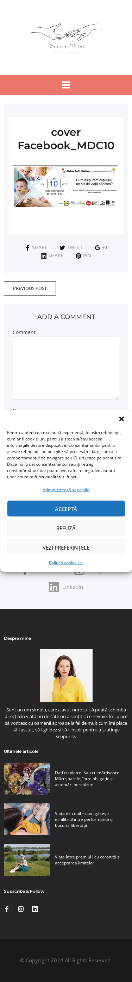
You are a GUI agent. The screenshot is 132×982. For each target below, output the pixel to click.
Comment (24, 332)
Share (36, 247)
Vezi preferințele (66, 547)
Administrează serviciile (66, 490)
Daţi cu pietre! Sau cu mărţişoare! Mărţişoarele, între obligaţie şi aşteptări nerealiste (87, 779)
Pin (83, 255)
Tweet (71, 247)
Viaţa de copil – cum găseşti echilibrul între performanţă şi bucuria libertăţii (84, 819)
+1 (101, 247)
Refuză (66, 527)
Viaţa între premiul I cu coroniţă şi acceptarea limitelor (87, 860)
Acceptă (66, 508)
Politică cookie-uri (66, 563)
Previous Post (30, 288)
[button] (121, 419)
